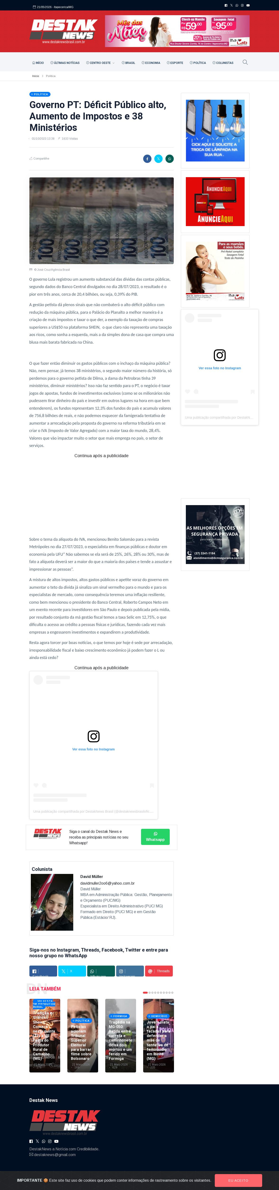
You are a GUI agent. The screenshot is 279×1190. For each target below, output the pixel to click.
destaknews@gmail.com (55, 1155)
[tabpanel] (45, 1035)
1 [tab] (145, 993)
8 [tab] (167, 993)
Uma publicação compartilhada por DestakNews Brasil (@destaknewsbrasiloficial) (93, 811)
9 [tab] (169, 993)
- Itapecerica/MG (62, 5)
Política (198, 63)
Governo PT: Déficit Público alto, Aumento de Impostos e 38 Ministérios (97, 116)
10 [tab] (172, 993)
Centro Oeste (98, 63)
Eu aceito (238, 1180)
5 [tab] (158, 993)
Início (38, 63)
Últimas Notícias (65, 63)
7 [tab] (164, 993)
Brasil (128, 63)
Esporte (175, 63)
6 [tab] (161, 993)
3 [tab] (152, 993)
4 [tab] (155, 993)
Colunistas (223, 63)
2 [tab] (150, 993)
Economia (151, 63)
